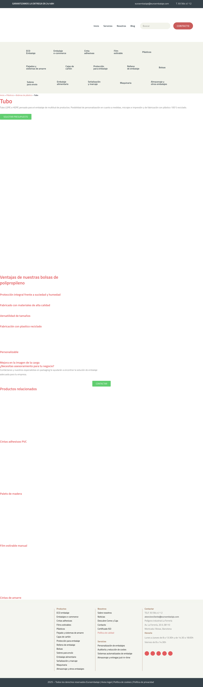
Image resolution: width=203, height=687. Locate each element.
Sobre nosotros (105, 612)
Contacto (102, 625)
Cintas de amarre (10, 597)
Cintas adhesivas (64, 620)
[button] (84, 52)
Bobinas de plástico (24, 95)
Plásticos (10, 95)
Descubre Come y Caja (108, 620)
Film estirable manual (13, 545)
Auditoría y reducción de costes (112, 649)
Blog (132, 26)
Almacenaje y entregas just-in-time (114, 657)
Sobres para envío (65, 652)
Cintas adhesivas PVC (13, 441)
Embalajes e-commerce (67, 616)
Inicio (96, 26)
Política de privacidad (144, 682)
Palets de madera (11, 493)
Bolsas (60, 649)
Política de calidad (106, 632)
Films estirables (64, 625)
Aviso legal (106, 682)
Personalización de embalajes (111, 645)
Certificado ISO (104, 628)
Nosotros (121, 26)
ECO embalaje (63, 612)
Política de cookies (122, 682)
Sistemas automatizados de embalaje (115, 653)
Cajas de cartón (64, 636)
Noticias (101, 616)
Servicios (107, 26)
